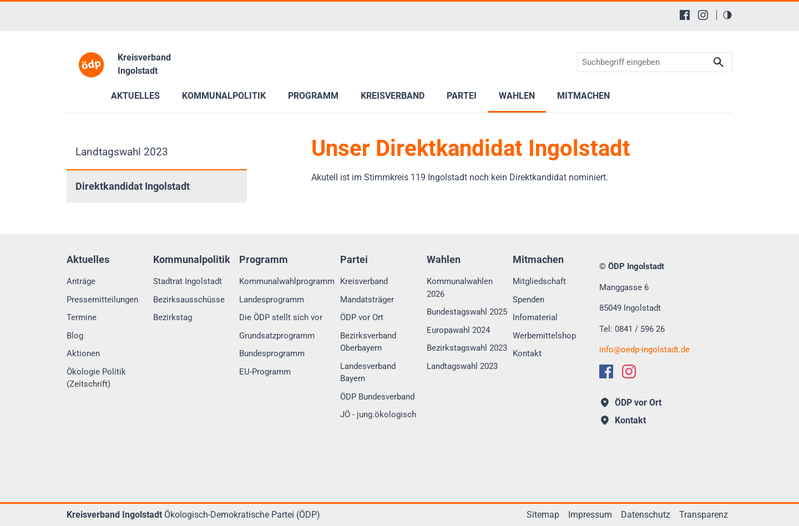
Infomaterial (535, 317)
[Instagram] (703, 15)
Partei (462, 95)
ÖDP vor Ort (361, 317)
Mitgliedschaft (539, 281)
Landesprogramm (271, 300)
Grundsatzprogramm (277, 336)
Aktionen (83, 353)
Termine (82, 317)
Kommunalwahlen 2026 (460, 287)
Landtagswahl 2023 (121, 151)
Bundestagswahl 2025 (467, 312)
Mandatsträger (367, 300)
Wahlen (517, 95)
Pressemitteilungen (102, 300)
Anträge (81, 281)
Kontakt (527, 353)
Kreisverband (364, 281)
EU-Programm (265, 372)
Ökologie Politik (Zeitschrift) (96, 378)
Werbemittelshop (544, 336)
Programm (313, 95)
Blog (75, 336)
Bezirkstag (172, 317)
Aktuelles (135, 95)
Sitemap (543, 514)
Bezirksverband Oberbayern (368, 342)
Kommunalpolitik (224, 95)
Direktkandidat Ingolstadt (132, 186)
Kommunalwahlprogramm (287, 281)
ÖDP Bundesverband (377, 397)
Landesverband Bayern (368, 372)
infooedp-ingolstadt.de (644, 350)
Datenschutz (645, 514)
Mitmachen (583, 95)
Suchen (718, 62)
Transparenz (703, 514)
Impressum (590, 514)
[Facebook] (685, 15)
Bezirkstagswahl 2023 (467, 348)
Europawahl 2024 (458, 330)
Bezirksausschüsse (189, 300)
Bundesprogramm (272, 353)
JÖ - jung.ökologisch (378, 414)
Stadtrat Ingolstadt (187, 281)
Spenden (528, 300)
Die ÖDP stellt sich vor (280, 317)
